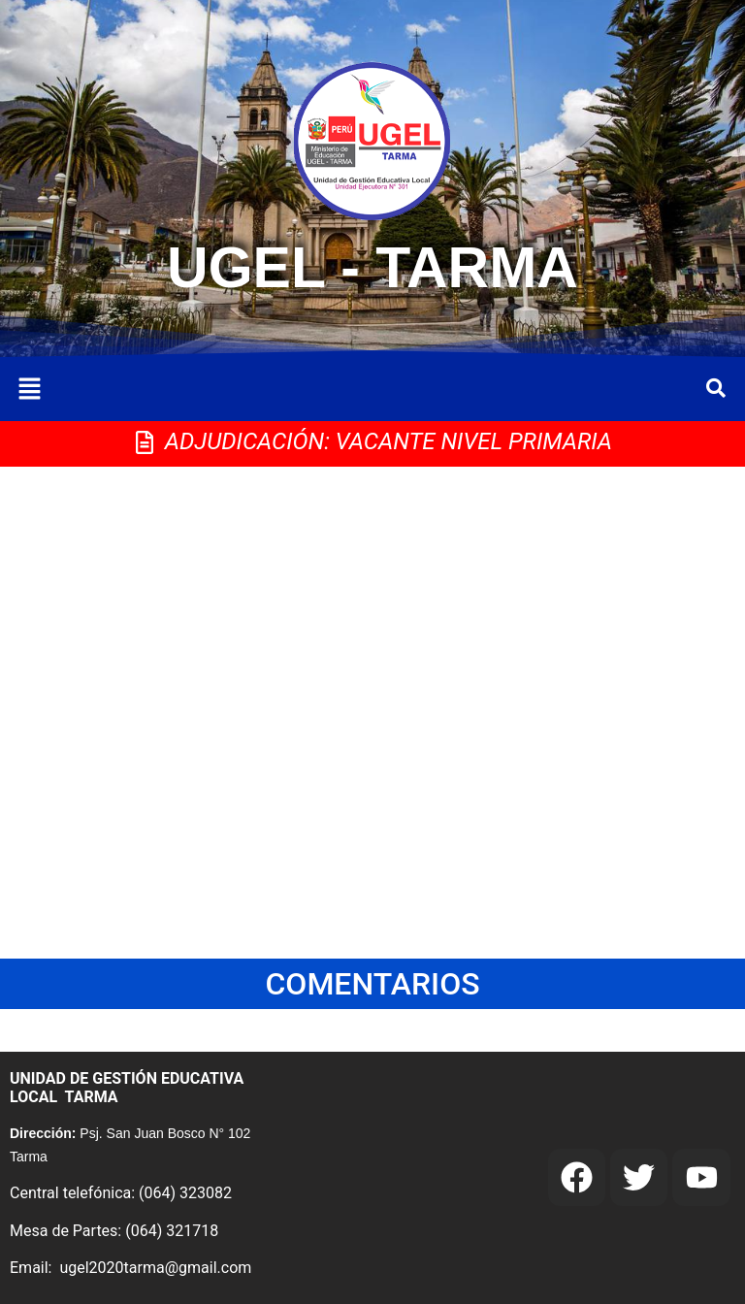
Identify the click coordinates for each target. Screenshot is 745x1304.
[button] (29, 390)
